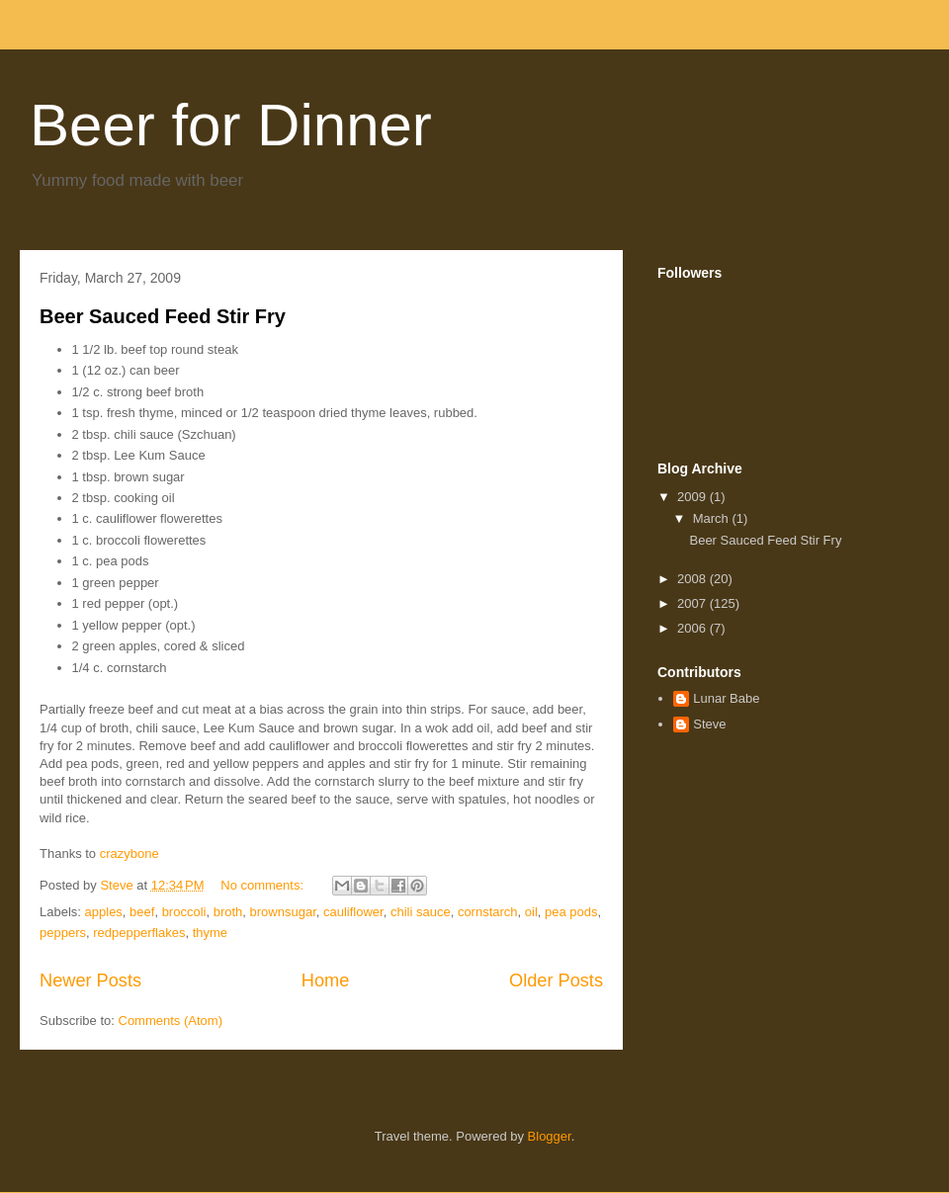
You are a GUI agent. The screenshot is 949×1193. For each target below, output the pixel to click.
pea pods (571, 911)
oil (531, 911)
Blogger (549, 1136)
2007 (693, 603)
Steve (709, 724)
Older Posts (556, 980)
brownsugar (283, 911)
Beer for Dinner (231, 125)
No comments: (263, 885)
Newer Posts (90, 980)
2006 (693, 628)
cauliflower (353, 911)
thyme (210, 932)
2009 (693, 496)
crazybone (129, 853)
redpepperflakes (139, 932)
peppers (63, 932)
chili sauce (420, 911)
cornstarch (488, 911)
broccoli (184, 911)
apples (104, 911)
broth (228, 911)
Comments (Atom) (170, 1020)
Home (326, 980)
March (713, 518)
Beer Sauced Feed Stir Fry (163, 316)
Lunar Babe (726, 698)
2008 (693, 578)
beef (141, 911)
